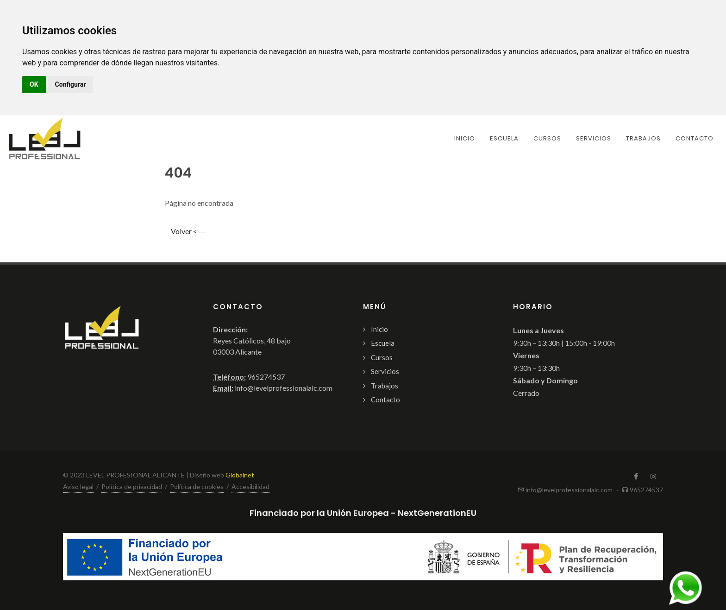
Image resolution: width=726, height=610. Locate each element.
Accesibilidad (250, 486)
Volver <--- (188, 231)
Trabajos (384, 385)
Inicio (379, 329)
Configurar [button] (70, 84)
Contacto (385, 399)
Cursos (382, 357)
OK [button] (34, 84)
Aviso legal (78, 486)
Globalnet (239, 475)
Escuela (382, 343)
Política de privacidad (131, 486)
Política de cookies (197, 486)
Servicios (385, 371)
